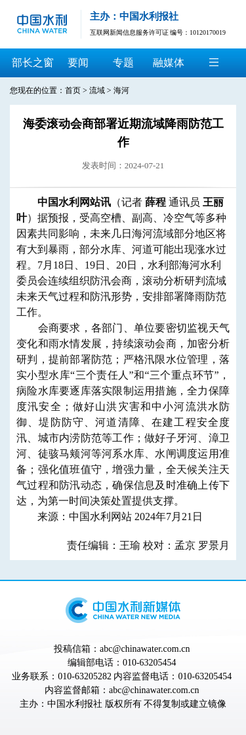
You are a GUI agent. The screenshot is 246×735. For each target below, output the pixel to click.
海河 (121, 90)
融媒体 (168, 62)
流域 (97, 90)
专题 (123, 62)
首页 (73, 90)
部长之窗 (33, 62)
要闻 (78, 62)
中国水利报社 (74, 704)
